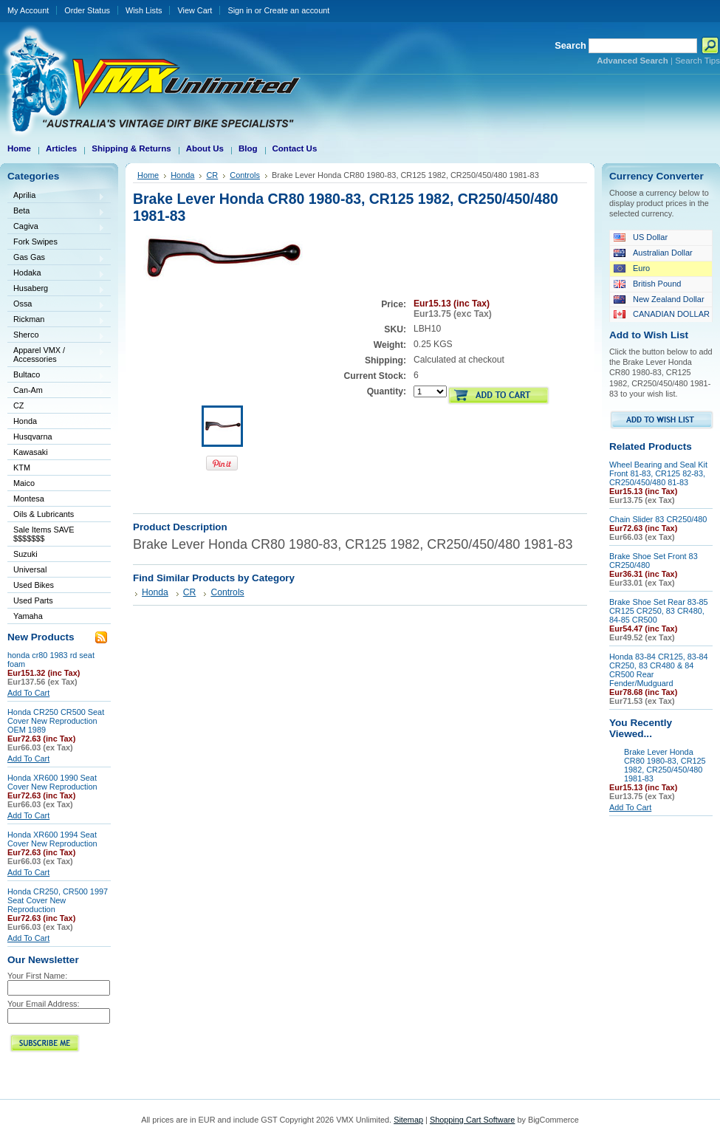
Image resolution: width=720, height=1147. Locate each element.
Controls (245, 175)
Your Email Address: (43, 1003)
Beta (56, 211)
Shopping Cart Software (472, 1119)
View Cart (194, 10)
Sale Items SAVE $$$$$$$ (44, 534)
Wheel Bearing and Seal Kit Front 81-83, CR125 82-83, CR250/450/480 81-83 (658, 473)
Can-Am (56, 391)
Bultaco (56, 375)
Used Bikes (33, 585)
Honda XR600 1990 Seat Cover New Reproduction (52, 782)
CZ (56, 406)
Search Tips (697, 60)
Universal (56, 570)
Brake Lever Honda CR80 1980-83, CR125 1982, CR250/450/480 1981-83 (665, 765)
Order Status (87, 10)
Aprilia (56, 196)
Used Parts (33, 600)
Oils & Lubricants (43, 514)
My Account (28, 10)
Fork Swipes (35, 241)
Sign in (239, 10)
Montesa (56, 499)
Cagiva (56, 227)
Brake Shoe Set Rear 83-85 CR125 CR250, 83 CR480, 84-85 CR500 (658, 611)
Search (570, 45)
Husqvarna (56, 437)
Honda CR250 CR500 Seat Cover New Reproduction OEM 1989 (55, 721)
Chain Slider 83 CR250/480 (658, 519)
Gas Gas (56, 258)
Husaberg (56, 289)
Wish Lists (144, 10)
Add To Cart (28, 692)
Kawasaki (56, 453)
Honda (56, 422)
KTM (56, 468)
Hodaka (56, 273)
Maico (56, 484)
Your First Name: (37, 975)
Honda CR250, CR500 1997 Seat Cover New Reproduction (57, 900)
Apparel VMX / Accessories (56, 354)
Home (148, 175)
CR (212, 175)
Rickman (56, 320)
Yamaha (56, 617)
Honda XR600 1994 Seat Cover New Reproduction (52, 839)
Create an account (296, 10)
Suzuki (56, 555)
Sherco (56, 335)
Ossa (56, 304)
